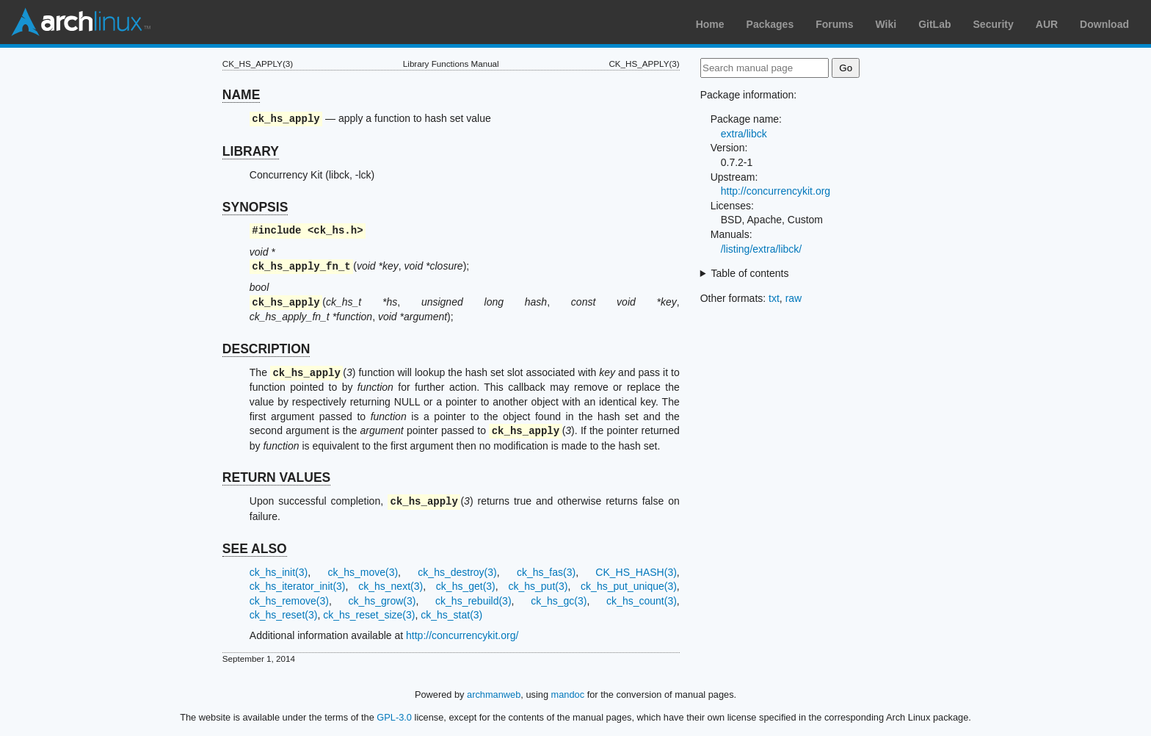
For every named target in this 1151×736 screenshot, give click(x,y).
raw (793, 298)
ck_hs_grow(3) (382, 601)
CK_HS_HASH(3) (635, 572)
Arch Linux (80, 22)
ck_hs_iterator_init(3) (298, 586)
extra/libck (744, 134)
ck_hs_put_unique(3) (629, 586)
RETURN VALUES (276, 477)
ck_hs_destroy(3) (457, 572)
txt (774, 298)
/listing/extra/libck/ (761, 249)
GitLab (934, 24)
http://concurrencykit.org (775, 191)
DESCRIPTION (266, 349)
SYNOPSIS (255, 207)
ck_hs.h (335, 231)
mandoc (568, 694)
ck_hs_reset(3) (284, 615)
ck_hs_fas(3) (546, 572)
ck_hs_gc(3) (559, 601)
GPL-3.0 (394, 717)
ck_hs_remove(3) (289, 601)
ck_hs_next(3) (390, 586)
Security (993, 24)
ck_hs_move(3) (362, 572)
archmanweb (493, 694)
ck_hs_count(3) (641, 601)
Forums (834, 24)
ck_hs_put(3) (537, 586)
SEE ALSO (254, 548)
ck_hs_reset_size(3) (369, 615)
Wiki (886, 24)
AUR (1047, 24)
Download (1104, 24)
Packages (770, 24)
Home (710, 24)
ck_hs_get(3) (465, 586)
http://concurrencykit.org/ (462, 635)
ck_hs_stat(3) (451, 615)
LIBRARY (250, 151)
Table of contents (750, 273)
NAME (241, 94)
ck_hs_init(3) (279, 572)
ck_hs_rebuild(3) (473, 601)
